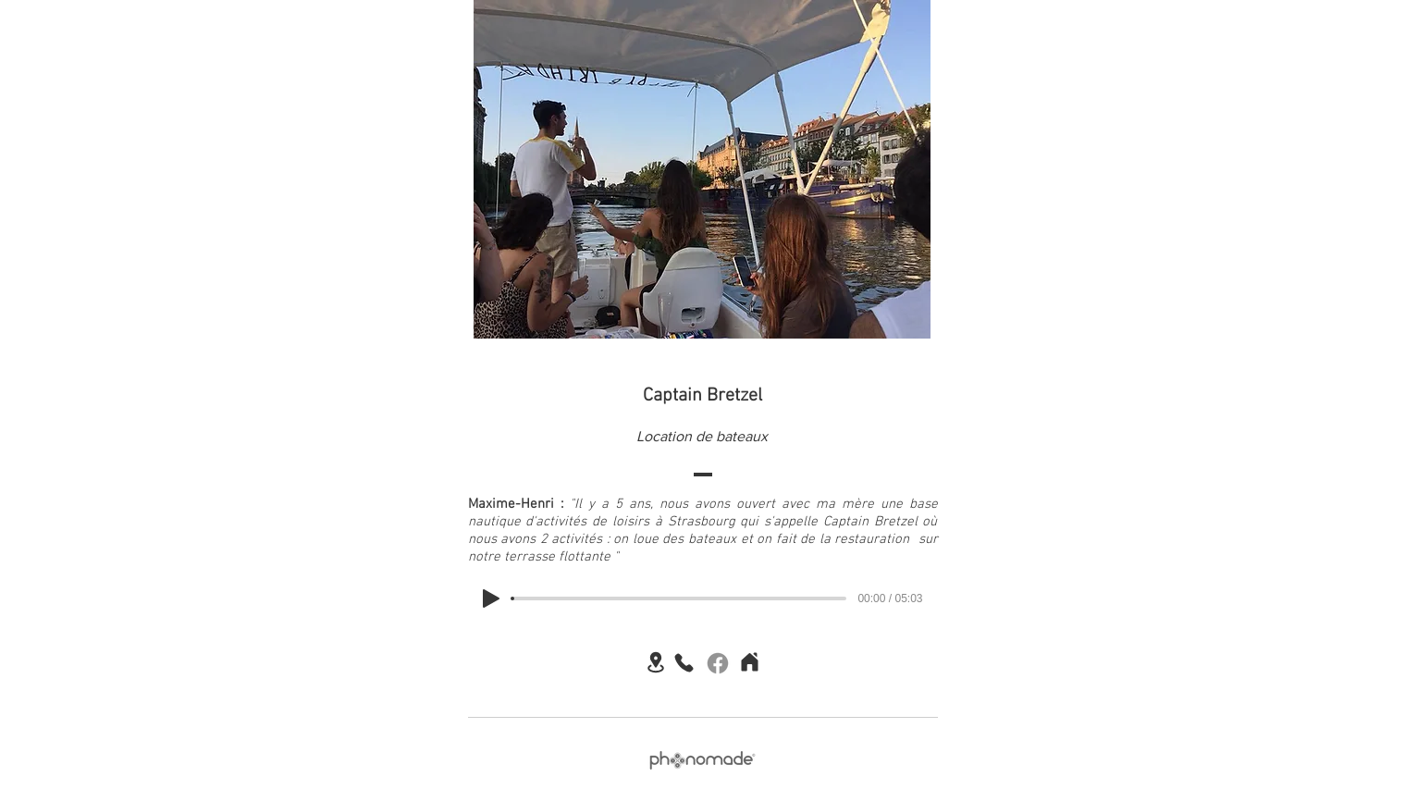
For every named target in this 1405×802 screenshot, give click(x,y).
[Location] (656, 662)
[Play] (491, 598)
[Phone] (684, 662)
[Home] (750, 661)
